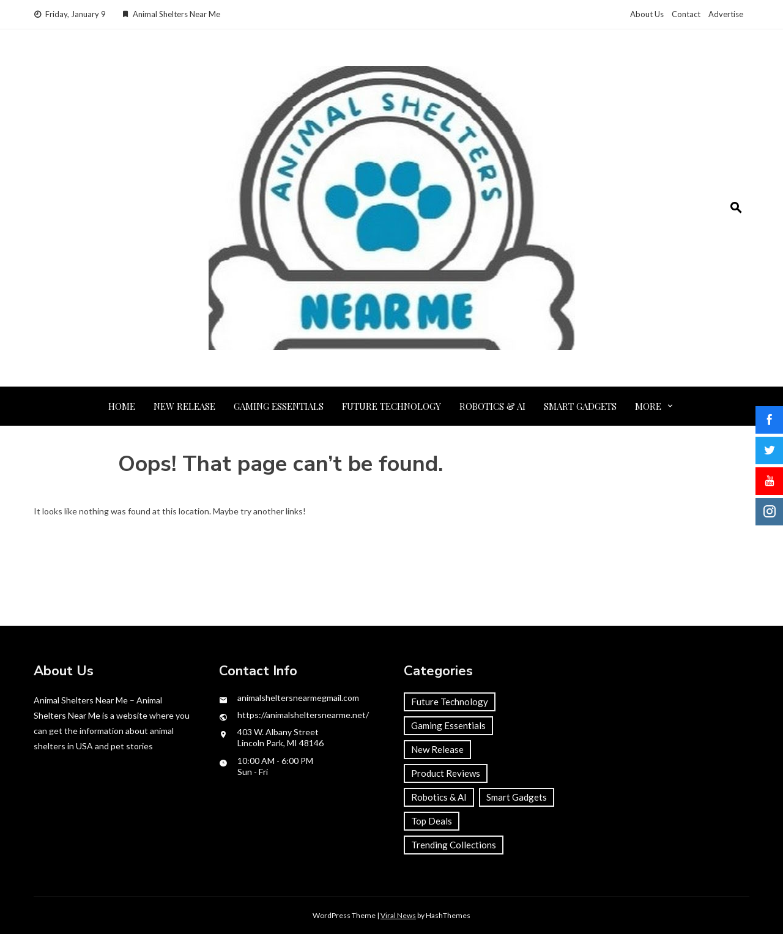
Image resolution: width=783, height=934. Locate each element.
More (648, 406)
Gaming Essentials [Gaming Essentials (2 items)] (448, 725)
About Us (647, 14)
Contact (686, 14)
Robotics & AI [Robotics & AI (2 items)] (439, 796)
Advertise (725, 14)
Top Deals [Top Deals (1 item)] (431, 820)
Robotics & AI (492, 406)
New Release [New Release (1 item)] (437, 749)
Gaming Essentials (279, 406)
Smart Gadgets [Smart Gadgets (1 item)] (516, 796)
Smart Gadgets (580, 406)
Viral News (398, 915)
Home (121, 406)
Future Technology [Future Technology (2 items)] (449, 701)
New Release (184, 406)
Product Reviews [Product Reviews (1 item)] (445, 773)
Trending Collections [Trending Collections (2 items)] (453, 844)
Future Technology (391, 406)
